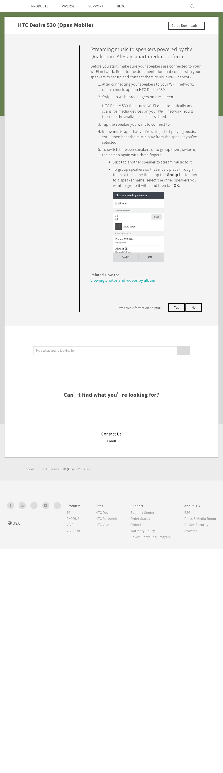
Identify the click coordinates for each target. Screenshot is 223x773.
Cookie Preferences (178, 617)
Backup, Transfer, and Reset (44, 125)
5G (65, 575)
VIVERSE (72, 6)
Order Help (133, 592)
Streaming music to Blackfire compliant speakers (51, 198)
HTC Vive (102, 592)
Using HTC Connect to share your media (51, 181)
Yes (175, 319)
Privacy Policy (174, 611)
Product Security (176, 605)
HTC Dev (102, 575)
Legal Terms (206, 675)
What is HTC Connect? (45, 165)
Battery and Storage (37, 115)
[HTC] (12, 6)
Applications (31, 89)
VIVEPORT (72, 593)
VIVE (67, 587)
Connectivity (31, 136)
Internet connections (42, 144)
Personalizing (32, 68)
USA (17, 585)
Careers (168, 599)
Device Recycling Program (132, 613)
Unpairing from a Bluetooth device (49, 282)
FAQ (25, 48)
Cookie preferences (31, 766)
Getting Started (34, 58)
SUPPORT (102, 6)
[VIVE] (210, 6)
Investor (169, 593)
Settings (28, 311)
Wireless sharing (39, 152)
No (193, 319)
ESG (165, 575)
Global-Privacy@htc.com (192, 687)
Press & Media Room (180, 581)
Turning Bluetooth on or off (50, 250)
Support (28, 531)
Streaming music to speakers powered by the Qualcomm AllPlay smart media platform (50, 225)
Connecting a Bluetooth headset (50, 266)
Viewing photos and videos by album (115, 363)
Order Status (134, 586)
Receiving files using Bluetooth (48, 297)
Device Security (175, 587)
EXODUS (70, 581)
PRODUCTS (41, 6)
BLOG (129, 6)
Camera (27, 79)
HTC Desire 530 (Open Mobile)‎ (70, 531)
